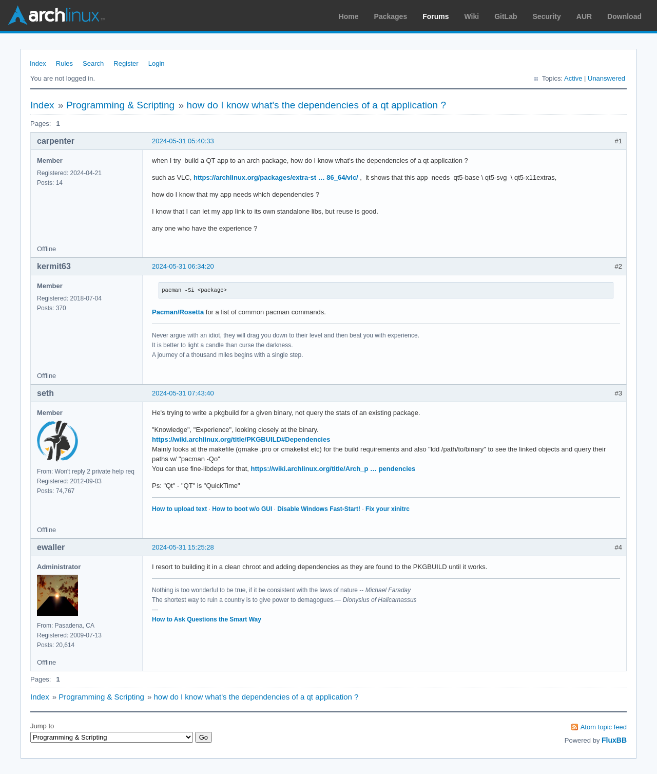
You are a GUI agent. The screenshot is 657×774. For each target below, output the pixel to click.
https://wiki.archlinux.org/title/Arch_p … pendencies (332, 469)
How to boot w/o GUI (242, 509)
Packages (391, 16)
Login (156, 63)
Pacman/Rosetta (178, 312)
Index (38, 63)
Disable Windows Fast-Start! (318, 509)
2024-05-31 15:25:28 (183, 547)
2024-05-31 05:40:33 (183, 141)
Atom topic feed (604, 727)
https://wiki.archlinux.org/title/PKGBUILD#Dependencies (241, 439)
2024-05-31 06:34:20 (183, 266)
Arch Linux (56, 15)
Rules (64, 63)
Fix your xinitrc (387, 509)
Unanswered (606, 78)
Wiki (472, 16)
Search (93, 63)
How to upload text (179, 509)
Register (125, 63)
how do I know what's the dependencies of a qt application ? (316, 105)
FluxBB (614, 740)
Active (573, 78)
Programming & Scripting (120, 105)
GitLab (505, 16)
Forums (435, 16)
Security (547, 16)
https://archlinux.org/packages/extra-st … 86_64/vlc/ (276, 177)
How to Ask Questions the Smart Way (206, 619)
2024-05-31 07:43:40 (183, 393)
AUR (584, 16)
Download (624, 16)
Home (349, 16)
